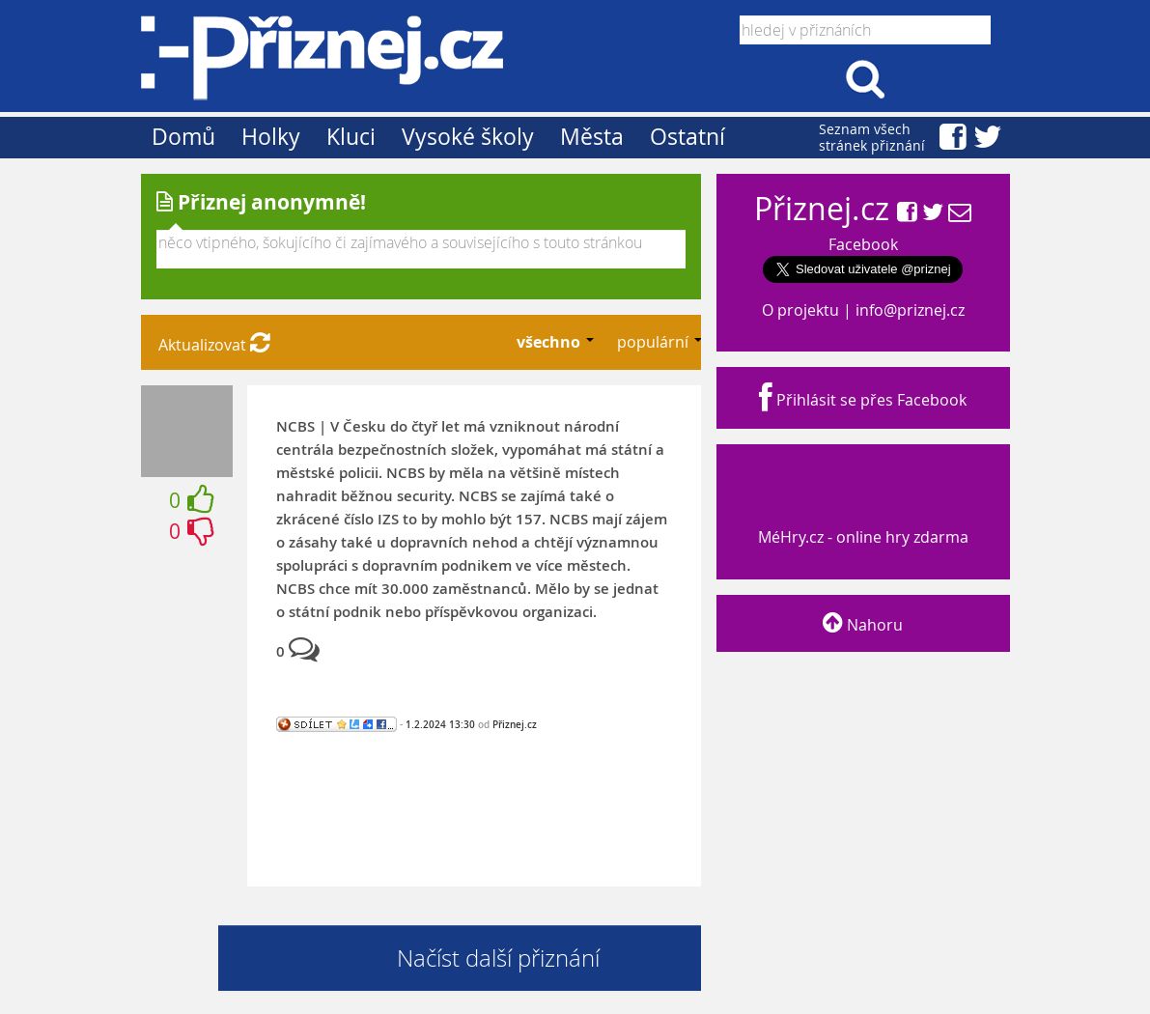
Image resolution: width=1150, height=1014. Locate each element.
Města (592, 137)
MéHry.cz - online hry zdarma (861, 519)
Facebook (863, 244)
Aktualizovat (214, 344)
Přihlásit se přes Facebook (863, 399)
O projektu (800, 310)
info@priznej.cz (910, 310)
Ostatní (687, 137)
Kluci (351, 137)
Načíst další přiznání (498, 958)
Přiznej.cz (514, 724)
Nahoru (863, 624)
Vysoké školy (468, 137)
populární (654, 341)
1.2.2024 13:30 (440, 724)
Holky (270, 137)
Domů (183, 137)
